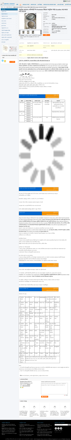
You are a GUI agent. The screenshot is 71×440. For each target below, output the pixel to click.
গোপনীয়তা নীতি (8, 439)
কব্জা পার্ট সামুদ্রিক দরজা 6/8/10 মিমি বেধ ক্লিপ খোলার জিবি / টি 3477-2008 (27, 429)
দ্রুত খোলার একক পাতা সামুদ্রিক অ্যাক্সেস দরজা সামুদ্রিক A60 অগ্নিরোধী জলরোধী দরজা (26, 431)
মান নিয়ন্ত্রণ (40, 4)
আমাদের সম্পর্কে (26, 4)
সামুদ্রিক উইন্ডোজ (9, 7)
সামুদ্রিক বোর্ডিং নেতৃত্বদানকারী (6, 37)
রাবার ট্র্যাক (3, 42)
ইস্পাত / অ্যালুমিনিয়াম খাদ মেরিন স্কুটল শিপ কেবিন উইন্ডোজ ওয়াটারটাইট (64, 413)
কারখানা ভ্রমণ (33, 4)
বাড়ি (17, 4)
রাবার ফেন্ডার (3, 20)
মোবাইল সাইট (58, 432)
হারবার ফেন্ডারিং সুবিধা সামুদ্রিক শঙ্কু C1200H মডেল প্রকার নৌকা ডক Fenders (44, 435)
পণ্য (20, 4)
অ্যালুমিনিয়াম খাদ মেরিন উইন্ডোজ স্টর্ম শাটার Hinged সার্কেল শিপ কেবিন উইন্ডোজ (54, 413)
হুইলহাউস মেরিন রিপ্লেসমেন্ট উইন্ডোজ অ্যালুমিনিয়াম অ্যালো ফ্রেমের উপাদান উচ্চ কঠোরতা (9, 425)
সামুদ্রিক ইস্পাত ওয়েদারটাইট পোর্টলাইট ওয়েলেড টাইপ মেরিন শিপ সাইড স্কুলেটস (34, 414)
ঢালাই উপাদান (3, 23)
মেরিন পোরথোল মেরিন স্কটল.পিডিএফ (26, 78)
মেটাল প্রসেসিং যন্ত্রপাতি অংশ (6, 35)
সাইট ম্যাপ (60, 430)
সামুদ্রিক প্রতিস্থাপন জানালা (43, 375)
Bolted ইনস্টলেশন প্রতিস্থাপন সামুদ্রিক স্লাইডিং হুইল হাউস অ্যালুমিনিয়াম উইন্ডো (8, 429)
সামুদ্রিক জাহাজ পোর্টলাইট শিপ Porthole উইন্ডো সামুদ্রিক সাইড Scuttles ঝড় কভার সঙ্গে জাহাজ (31, 37)
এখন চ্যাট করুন (60, 4)
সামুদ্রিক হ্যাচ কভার (4, 16)
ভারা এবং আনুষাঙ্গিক (5, 39)
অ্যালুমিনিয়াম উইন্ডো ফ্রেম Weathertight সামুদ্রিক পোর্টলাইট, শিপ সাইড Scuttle (23, 413)
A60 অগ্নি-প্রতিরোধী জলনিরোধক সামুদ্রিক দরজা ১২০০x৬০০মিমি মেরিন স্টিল (27, 435)
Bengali (69, 1)
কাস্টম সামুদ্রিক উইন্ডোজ (34, 375)
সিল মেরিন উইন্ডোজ (25, 375)
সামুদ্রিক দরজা (3, 11)
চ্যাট (47, 35)
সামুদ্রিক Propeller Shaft (5, 30)
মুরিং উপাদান (3, 25)
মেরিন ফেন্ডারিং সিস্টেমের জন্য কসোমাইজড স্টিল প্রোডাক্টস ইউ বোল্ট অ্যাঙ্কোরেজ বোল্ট (44, 432)
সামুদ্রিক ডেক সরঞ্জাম (5, 32)
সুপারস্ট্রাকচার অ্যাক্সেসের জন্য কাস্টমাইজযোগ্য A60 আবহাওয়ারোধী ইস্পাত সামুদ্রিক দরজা (27, 425)
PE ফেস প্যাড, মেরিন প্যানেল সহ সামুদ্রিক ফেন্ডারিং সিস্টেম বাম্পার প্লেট (44, 430)
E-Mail (56, 430)
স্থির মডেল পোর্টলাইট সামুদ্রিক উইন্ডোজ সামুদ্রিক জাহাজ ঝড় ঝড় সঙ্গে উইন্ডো (8, 431)
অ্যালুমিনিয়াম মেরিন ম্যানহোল (6, 18)
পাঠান (69, 424)
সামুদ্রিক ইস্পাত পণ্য (4, 28)
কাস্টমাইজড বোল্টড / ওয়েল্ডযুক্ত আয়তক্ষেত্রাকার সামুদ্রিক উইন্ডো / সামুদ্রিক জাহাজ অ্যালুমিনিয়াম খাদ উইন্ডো (44, 415)
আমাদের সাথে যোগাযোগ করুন (49, 4)
